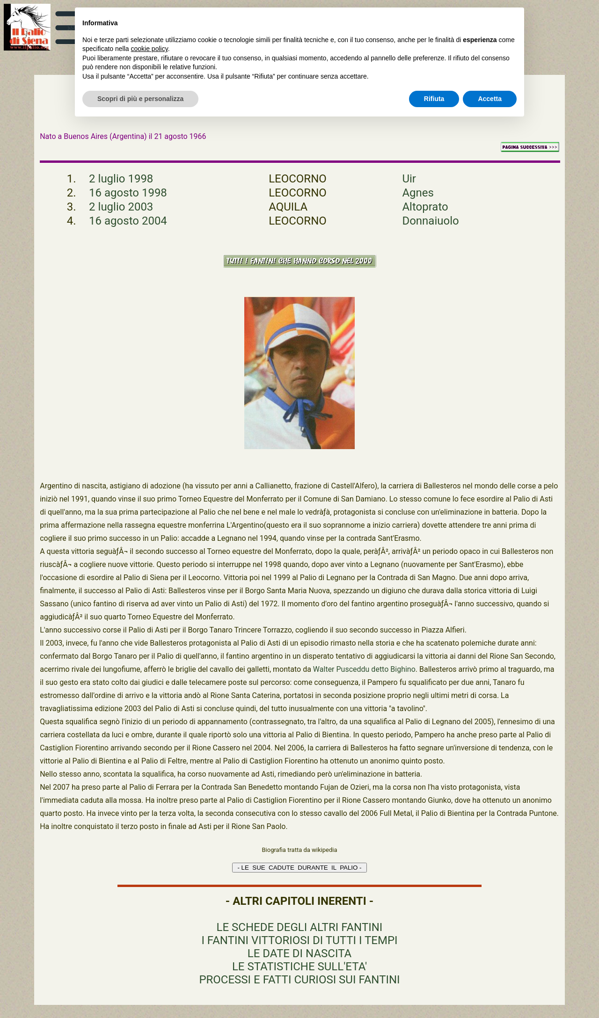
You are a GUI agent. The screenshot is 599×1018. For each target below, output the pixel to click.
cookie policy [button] (149, 48)
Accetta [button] (490, 98)
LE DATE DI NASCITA (299, 953)
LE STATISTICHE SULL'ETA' (299, 966)
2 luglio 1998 (121, 178)
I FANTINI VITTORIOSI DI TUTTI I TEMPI (299, 940)
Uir (409, 178)
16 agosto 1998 (128, 192)
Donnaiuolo (430, 220)
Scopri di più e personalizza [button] (140, 98)
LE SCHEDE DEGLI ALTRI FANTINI (300, 927)
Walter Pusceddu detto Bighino (364, 669)
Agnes (418, 192)
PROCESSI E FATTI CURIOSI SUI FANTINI (299, 979)
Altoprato (425, 206)
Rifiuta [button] (434, 98)
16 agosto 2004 (128, 220)
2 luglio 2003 (121, 206)
